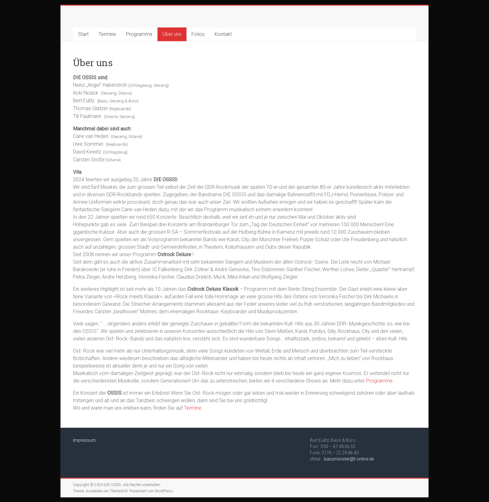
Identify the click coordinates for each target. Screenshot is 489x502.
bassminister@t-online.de (349, 458)
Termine (107, 34)
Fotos (198, 34)
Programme (139, 34)
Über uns (172, 34)
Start (83, 34)
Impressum (84, 440)
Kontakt (223, 34)
